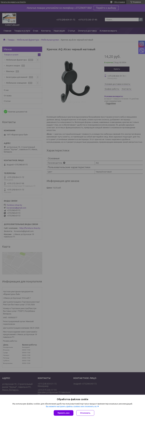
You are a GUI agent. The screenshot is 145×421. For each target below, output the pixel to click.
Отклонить (85, 413)
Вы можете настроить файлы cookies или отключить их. (71, 406)
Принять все (64, 413)
